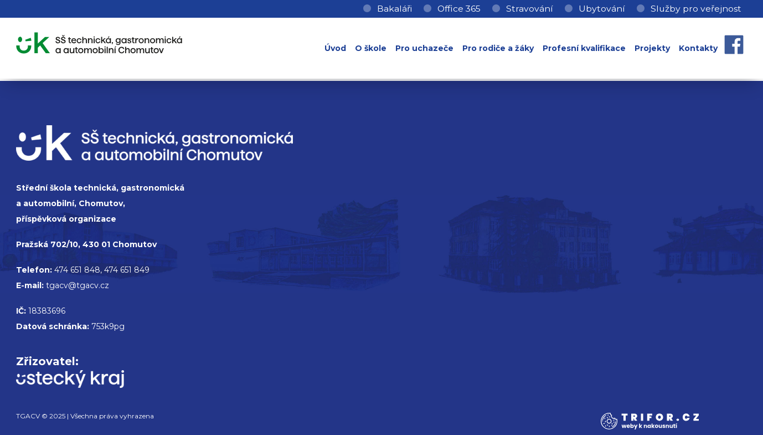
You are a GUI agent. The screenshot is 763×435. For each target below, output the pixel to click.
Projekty (652, 48)
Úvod (335, 48)
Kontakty (698, 48)
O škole (370, 48)
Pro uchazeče (424, 48)
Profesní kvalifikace (584, 48)
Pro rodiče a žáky (498, 48)
